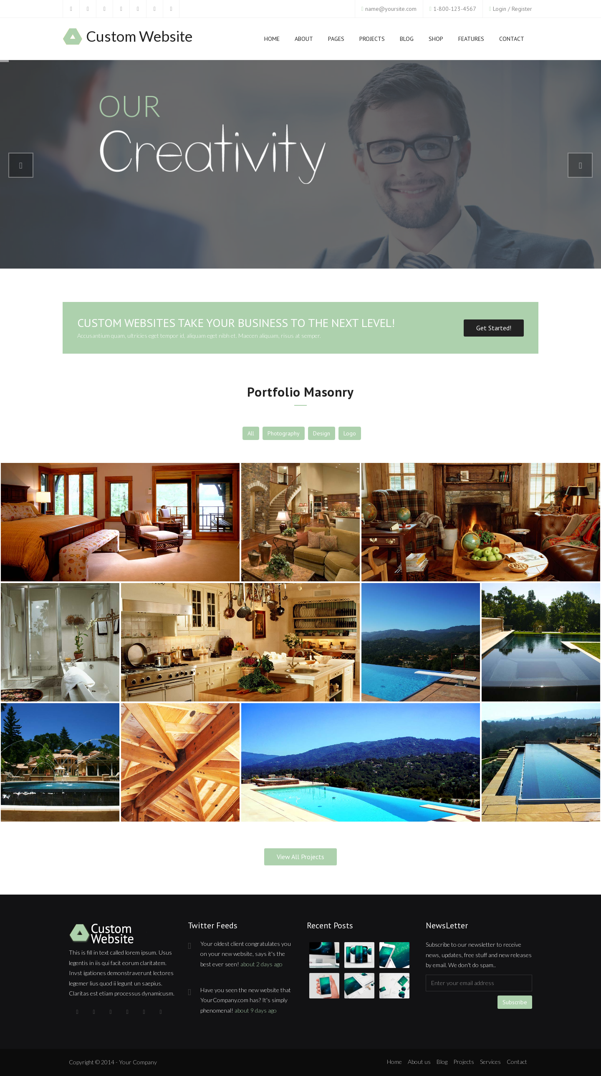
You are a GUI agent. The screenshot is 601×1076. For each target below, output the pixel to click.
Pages (336, 40)
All (250, 433)
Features (471, 40)
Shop (436, 40)
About (304, 39)
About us (419, 1061)
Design (321, 433)
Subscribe (515, 1002)
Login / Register (512, 9)
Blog (407, 40)
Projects (372, 40)
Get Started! (493, 328)
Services (490, 1061)
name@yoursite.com (391, 9)
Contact (511, 39)
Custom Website (139, 36)
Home (272, 40)
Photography (284, 433)
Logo (349, 433)
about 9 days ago (256, 1010)
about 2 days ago (261, 964)
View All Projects (300, 856)
